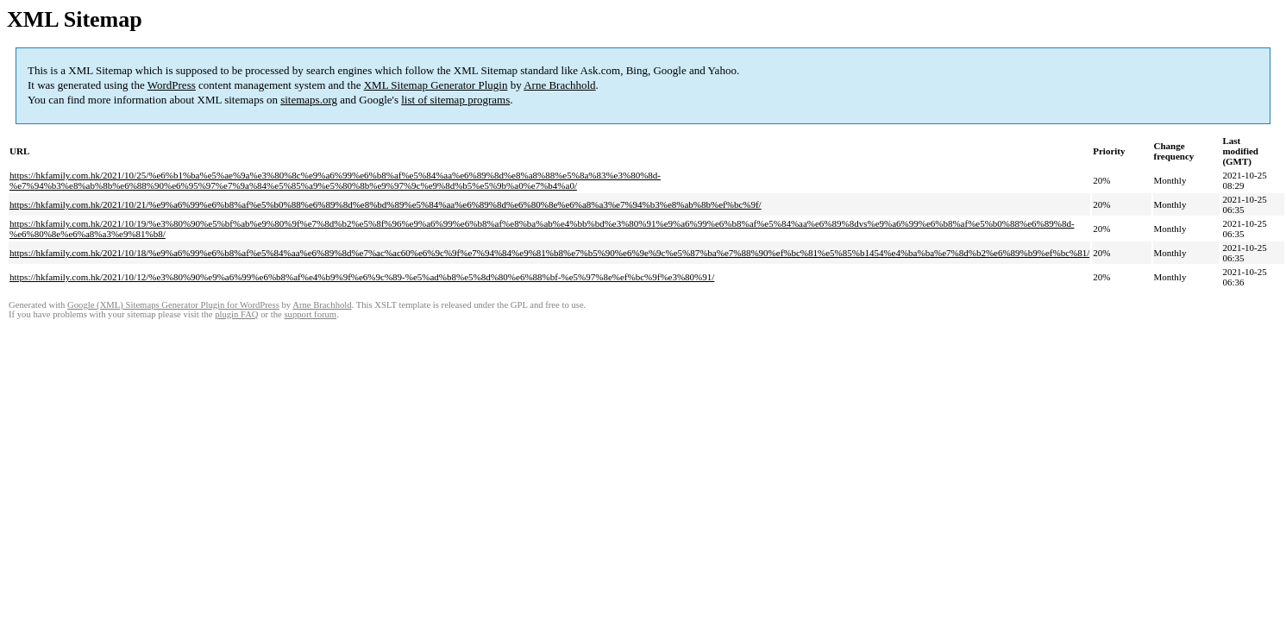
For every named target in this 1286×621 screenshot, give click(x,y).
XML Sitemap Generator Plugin (436, 84)
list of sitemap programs (455, 99)
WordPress (171, 84)
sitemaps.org (308, 99)
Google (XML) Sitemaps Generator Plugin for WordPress (173, 305)
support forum (310, 314)
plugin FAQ (236, 314)
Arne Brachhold (559, 84)
